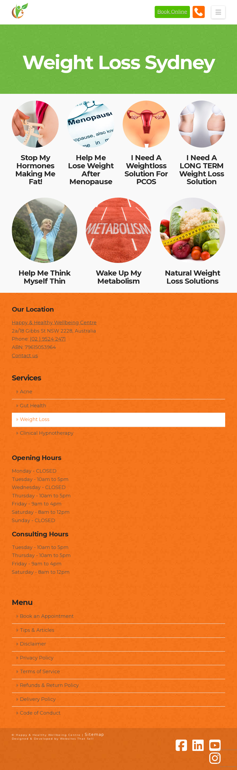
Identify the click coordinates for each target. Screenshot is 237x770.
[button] (218, 12)
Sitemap (94, 734)
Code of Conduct (38, 713)
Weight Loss (32, 419)
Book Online (172, 12)
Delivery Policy (35, 699)
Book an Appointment (44, 616)
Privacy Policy (34, 658)
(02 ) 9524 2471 (48, 339)
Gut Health (31, 406)
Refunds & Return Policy (47, 685)
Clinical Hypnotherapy (44, 433)
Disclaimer (31, 644)
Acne (24, 392)
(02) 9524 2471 (199, 12)
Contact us (25, 356)
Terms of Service (38, 672)
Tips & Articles (35, 630)
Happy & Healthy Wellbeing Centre (54, 323)
